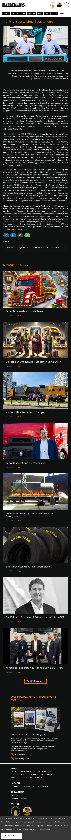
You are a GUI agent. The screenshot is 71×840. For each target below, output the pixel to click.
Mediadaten (20, 755)
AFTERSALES (31, 774)
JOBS (54, 14)
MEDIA (14, 768)
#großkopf (23, 248)
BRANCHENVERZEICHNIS (21, 777)
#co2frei (55, 248)
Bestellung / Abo (22, 759)
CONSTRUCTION (17, 774)
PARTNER (15, 804)
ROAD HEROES (45, 774)
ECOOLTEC (24, 90)
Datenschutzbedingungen (39, 829)
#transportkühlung (40, 248)
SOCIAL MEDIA (17, 792)
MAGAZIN (38, 777)
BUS (40, 14)
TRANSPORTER (18, 14)
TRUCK (6, 14)
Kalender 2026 (42, 786)
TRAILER (31, 14)
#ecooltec (10, 248)
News (19, 316)
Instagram (15, 798)
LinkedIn (24, 798)
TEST (47, 14)
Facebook (15, 795)
